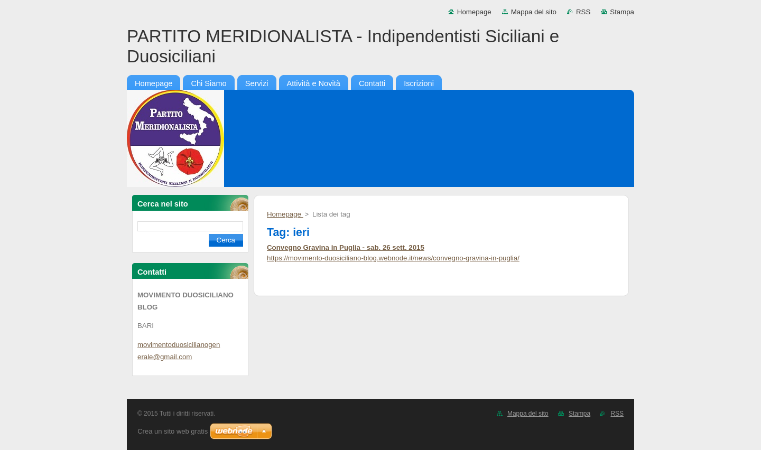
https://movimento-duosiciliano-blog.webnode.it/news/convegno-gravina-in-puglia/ (393, 258)
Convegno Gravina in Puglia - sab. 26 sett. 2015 (345, 247)
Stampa (622, 12)
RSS (583, 12)
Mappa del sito (533, 12)
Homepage (474, 12)
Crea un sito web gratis (172, 431)
